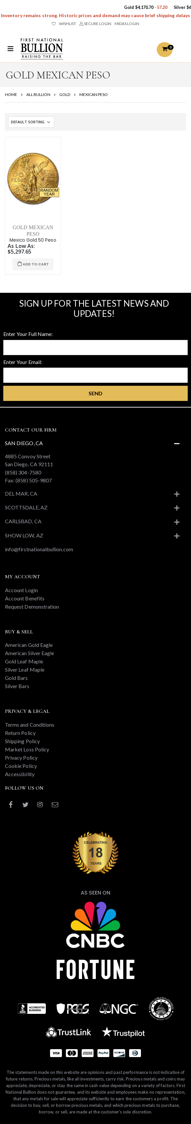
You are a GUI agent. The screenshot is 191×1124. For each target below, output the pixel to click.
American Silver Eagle (29, 653)
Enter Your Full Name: (28, 334)
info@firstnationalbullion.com (39, 549)
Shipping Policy (22, 741)
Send (95, 393)
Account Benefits (24, 598)
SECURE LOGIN (95, 23)
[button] (165, 49)
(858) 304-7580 (23, 472)
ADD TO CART (33, 264)
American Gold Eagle (29, 645)
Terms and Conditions (29, 724)
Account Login (21, 590)
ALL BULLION (38, 94)
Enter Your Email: (22, 362)
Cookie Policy (21, 766)
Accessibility (20, 774)
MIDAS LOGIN (127, 23)
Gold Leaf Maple (24, 661)
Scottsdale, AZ (26, 507)
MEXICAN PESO (93, 94)
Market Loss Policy (27, 749)
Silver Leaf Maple (24, 669)
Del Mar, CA (21, 493)
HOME (11, 94)
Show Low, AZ (24, 535)
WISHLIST (64, 23)
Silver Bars (17, 686)
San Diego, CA (24, 443)
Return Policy (20, 733)
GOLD (64, 94)
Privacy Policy (21, 757)
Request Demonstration (32, 606)
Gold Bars (16, 678)
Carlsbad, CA (23, 521)
